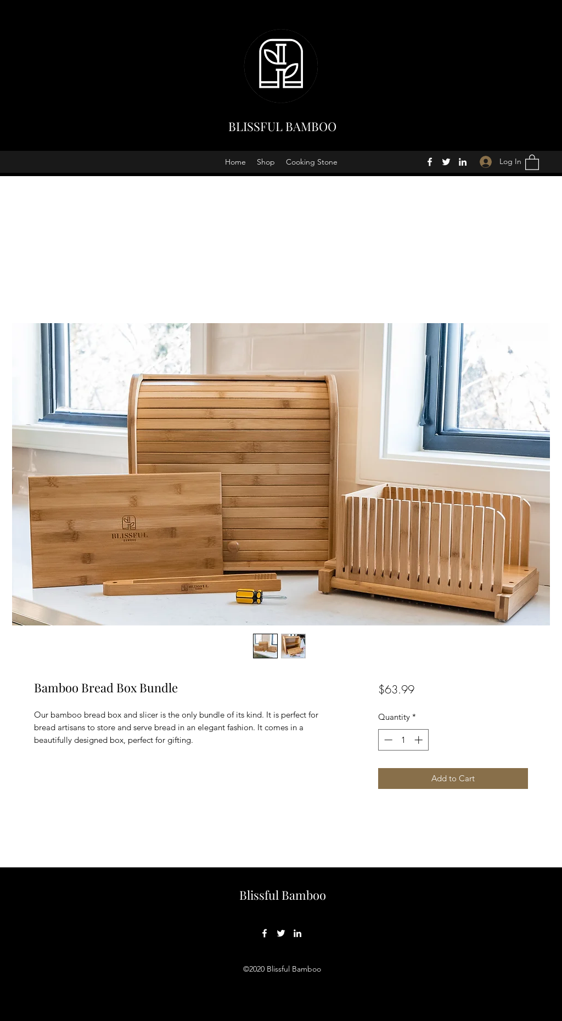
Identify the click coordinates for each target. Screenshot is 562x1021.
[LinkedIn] (462, 161)
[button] (532, 162)
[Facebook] (429, 161)
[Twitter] (446, 161)
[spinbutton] (403, 740)
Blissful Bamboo (282, 895)
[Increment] (419, 740)
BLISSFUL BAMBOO (282, 126)
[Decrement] (387, 740)
